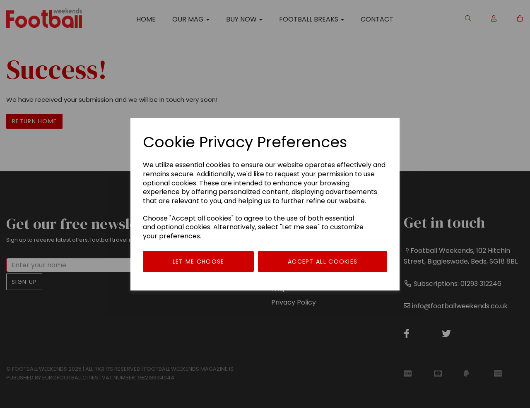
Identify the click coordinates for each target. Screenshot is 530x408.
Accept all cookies (322, 261)
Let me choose (198, 261)
